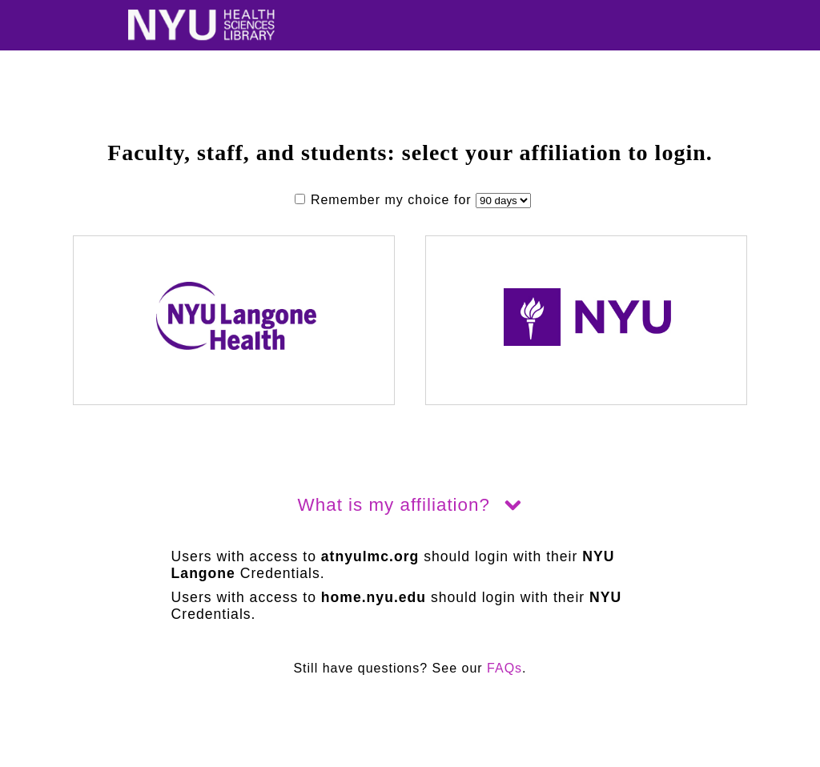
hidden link (35, 759)
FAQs (504, 668)
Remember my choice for (385, 200)
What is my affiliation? (410, 505)
